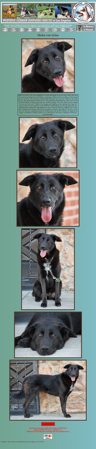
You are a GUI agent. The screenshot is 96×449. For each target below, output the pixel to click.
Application (48, 424)
